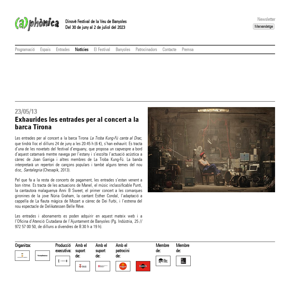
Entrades (62, 49)
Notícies (81, 49)
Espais (45, 49)
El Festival (102, 49)
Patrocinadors (146, 49)
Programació (25, 49)
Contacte (169, 49)
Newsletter (266, 19)
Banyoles (123, 49)
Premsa (187, 49)
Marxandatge (264, 26)
